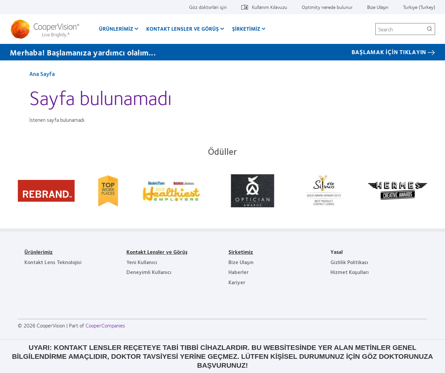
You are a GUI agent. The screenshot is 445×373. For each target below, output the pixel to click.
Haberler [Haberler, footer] (238, 272)
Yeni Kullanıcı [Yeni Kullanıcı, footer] (141, 262)
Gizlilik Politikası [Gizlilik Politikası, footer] (349, 262)
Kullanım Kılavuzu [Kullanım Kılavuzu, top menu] (269, 7)
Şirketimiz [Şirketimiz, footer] (240, 252)
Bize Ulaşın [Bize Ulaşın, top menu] (378, 7)
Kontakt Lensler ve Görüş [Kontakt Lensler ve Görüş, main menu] (182, 28)
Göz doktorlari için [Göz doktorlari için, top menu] (208, 7)
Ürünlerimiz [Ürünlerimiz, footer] (38, 252)
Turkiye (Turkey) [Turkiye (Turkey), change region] (419, 7)
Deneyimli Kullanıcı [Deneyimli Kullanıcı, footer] (148, 272)
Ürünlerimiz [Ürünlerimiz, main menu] (116, 28)
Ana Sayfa (42, 73)
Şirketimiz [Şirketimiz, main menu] (246, 28)
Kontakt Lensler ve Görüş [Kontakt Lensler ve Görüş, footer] (157, 252)
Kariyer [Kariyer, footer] (236, 282)
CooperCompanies (105, 325)
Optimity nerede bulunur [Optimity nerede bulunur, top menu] (327, 7)
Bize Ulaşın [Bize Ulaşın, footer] (241, 262)
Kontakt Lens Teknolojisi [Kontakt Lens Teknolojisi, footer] (53, 262)
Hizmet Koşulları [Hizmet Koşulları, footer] (349, 272)
